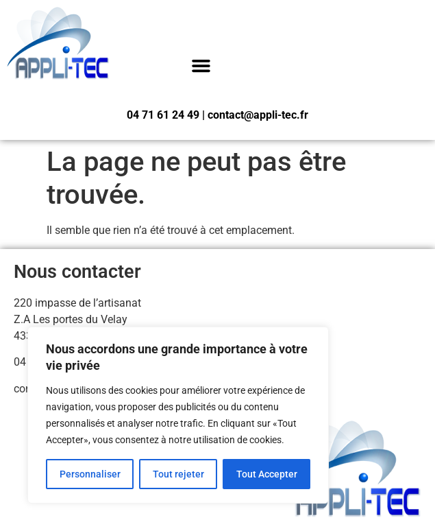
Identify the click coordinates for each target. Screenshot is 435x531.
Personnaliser (90, 474)
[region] (178, 415)
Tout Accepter (266, 474)
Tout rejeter (178, 474)
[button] (201, 66)
